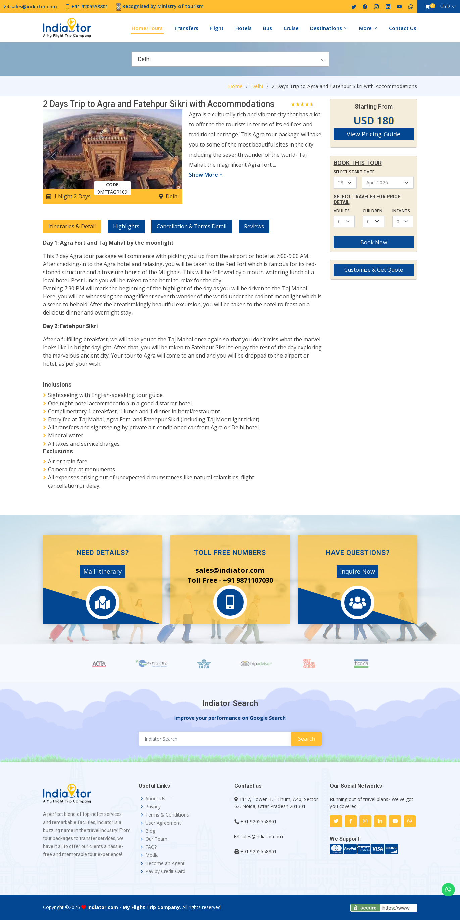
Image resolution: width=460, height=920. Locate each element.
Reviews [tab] (254, 226)
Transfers (186, 28)
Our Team (156, 839)
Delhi (257, 86)
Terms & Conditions (167, 814)
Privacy (153, 806)
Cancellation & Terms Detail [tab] (191, 226)
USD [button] (445, 6)
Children (372, 211)
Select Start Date (354, 172)
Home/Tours (147, 28)
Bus (267, 28)
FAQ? (151, 847)
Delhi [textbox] (144, 59)
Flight (217, 28)
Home (235, 86)
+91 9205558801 (258, 821)
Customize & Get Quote (373, 270)
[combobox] (230, 59)
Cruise (291, 28)
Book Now (373, 242)
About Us (155, 798)
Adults (342, 211)
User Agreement (163, 823)
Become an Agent (165, 863)
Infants (401, 211)
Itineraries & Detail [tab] (72, 226)
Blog (150, 831)
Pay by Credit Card (165, 871)
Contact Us (402, 28)
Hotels (243, 28)
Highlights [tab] (126, 226)
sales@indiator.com (261, 836)
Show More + (206, 174)
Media (152, 855)
